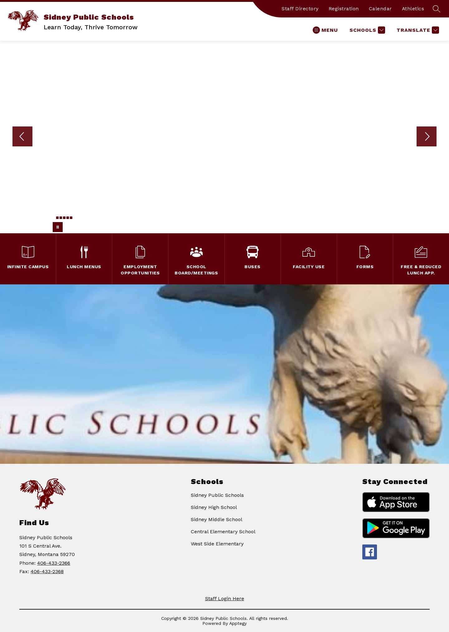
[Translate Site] (417, 30)
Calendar (380, 9)
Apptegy (238, 623)
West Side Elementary (217, 544)
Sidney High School (214, 507)
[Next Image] (427, 137)
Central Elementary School (223, 532)
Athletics (413, 9)
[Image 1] (54, 218)
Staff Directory (300, 9)
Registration (344, 9)
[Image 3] (61, 217)
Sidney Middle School (216, 519)
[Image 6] (71, 217)
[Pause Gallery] (58, 227)
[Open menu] (325, 30)
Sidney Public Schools (217, 495)
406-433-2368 (47, 571)
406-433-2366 (53, 563)
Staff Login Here (224, 598)
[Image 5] (67, 217)
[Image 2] (57, 217)
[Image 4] (64, 217)
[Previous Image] (22, 137)
